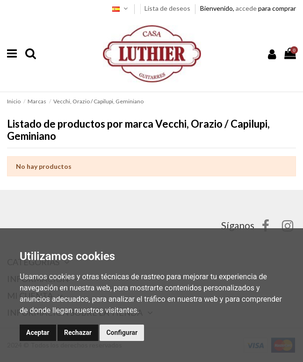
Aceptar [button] (38, 332)
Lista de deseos (168, 8)
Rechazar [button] (78, 332)
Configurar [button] (121, 332)
